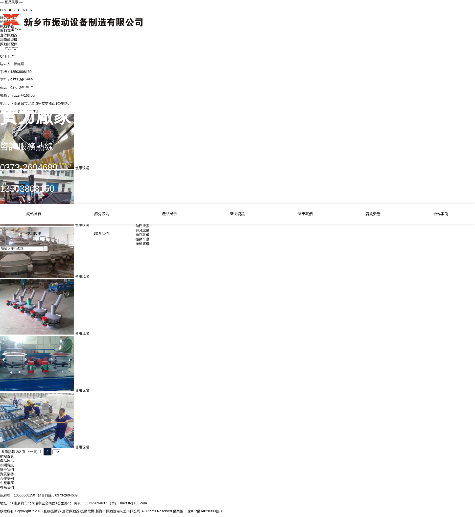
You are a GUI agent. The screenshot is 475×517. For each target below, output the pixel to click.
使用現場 (33, 233)
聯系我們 (101, 233)
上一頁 (31, 452)
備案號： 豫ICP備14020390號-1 (197, 511)
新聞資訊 (237, 213)
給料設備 (142, 235)
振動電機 (142, 244)
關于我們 (305, 213)
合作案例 (440, 213)
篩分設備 (101, 213)
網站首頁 (33, 213)
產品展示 (169, 213)
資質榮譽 (373, 213)
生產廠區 (7, 483)
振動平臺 (142, 239)
